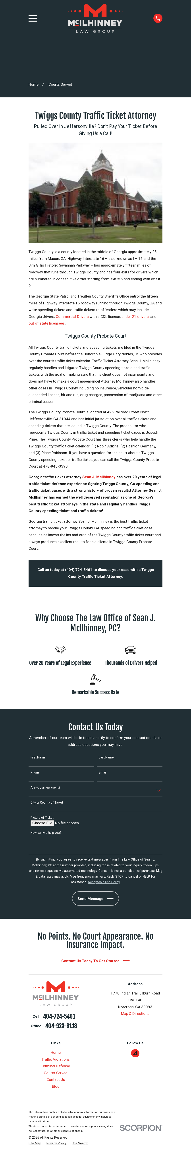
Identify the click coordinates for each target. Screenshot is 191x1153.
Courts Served (56, 1073)
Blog (56, 1086)
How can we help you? (46, 832)
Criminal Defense (55, 1066)
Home (56, 1052)
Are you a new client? (45, 787)
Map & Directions (135, 1013)
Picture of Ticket (42, 817)
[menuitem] (35, 1143)
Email (102, 772)
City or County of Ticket (47, 802)
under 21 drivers (135, 316)
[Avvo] (135, 1053)
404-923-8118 (61, 1026)
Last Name (106, 757)
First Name (38, 757)
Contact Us (55, 1079)
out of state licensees (47, 323)
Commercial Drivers (72, 316)
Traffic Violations (56, 1059)
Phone (35, 772)
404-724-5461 (59, 1017)
